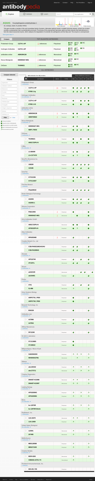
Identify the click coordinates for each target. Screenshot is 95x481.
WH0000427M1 (33, 358)
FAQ (72, 2)
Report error (48, 479)
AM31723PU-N (33, 142)
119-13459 (32, 421)
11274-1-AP (22, 43)
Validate (27, 14)
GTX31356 (32, 177)
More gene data (7, 34)
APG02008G (32, 396)
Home (4, 2)
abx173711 (32, 370)
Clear (13, 117)
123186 (30, 168)
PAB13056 (32, 212)
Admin (90, 479)
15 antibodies (25, 401)
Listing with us (40, 479)
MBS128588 (32, 443)
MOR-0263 (32, 456)
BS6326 (31, 310)
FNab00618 (32, 190)
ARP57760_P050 (34, 301)
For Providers (80, 2)
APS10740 (32, 259)
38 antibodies (25, 427)
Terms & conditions (24, 479)
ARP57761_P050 (34, 297)
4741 (30, 285)
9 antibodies (25, 243)
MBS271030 (32, 447)
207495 (30, 434)
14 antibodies (25, 97)
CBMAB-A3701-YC (34, 460)
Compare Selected (9, 74)
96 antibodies (25, 109)
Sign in (90, 2)
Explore (9, 14)
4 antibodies (25, 161)
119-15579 (32, 418)
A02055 (31, 199)
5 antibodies (25, 135)
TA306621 (21, 65)
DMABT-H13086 (33, 380)
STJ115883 (32, 341)
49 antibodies (25, 148)
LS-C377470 (32, 155)
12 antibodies (25, 363)
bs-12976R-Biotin (34, 409)
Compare (6, 39)
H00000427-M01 (23, 60)
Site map (33, 479)
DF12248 (31, 332)
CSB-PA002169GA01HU (36, 246)
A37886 (31, 319)
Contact (65, 2)
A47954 (31, 323)
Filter (5, 117)
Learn (44, 14)
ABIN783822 (32, 117)
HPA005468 (32, 237)
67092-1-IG (32, 104)
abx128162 (32, 367)
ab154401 (31, 276)
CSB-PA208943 (33, 250)
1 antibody (25, 186)
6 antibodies (25, 122)
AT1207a (31, 263)
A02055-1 (31, 203)
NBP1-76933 (32, 130)
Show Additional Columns (82, 75)
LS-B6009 (31, 151)
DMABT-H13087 (33, 383)
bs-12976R (32, 405)
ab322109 (31, 272)
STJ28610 (31, 345)
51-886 (30, 288)
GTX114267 (32, 181)
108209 (30, 164)
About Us (57, 2)
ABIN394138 (22, 54)
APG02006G (32, 392)
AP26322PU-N (33, 228)
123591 (30, 431)
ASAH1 (15, 2)
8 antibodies (25, 268)
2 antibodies (25, 84)
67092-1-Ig (32, 91)
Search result (10, 2)
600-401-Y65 (32, 469)
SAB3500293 (32, 354)
